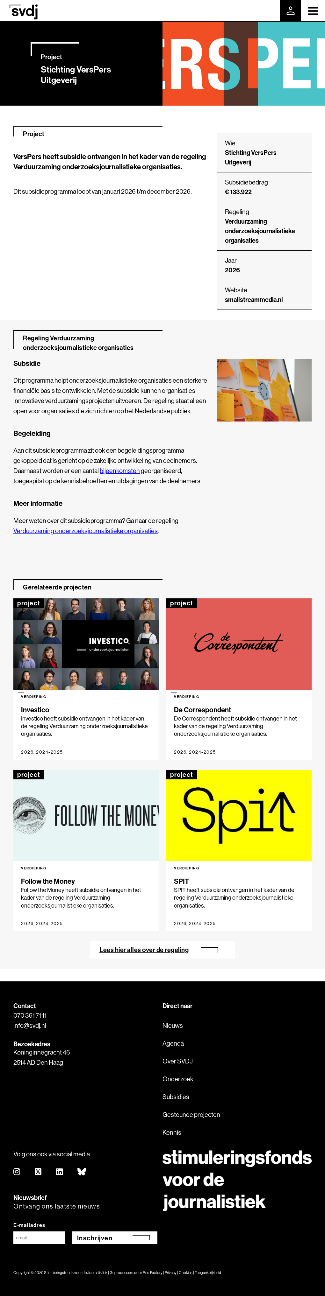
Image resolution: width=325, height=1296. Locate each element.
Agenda (173, 1043)
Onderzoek (177, 1079)
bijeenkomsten (120, 471)
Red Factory (152, 1272)
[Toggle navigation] (313, 10)
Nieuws (172, 1025)
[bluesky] (82, 1172)
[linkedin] (59, 1172)
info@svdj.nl (29, 1025)
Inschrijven (95, 1238)
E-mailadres (29, 1225)
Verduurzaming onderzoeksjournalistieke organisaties (260, 230)
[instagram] (17, 1172)
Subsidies (175, 1097)
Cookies (185, 1272)
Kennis (171, 1132)
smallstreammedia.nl (254, 299)
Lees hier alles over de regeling (144, 950)
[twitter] (38, 1172)
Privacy (171, 1272)
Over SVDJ (177, 1061)
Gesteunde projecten (191, 1114)
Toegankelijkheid (208, 1272)
